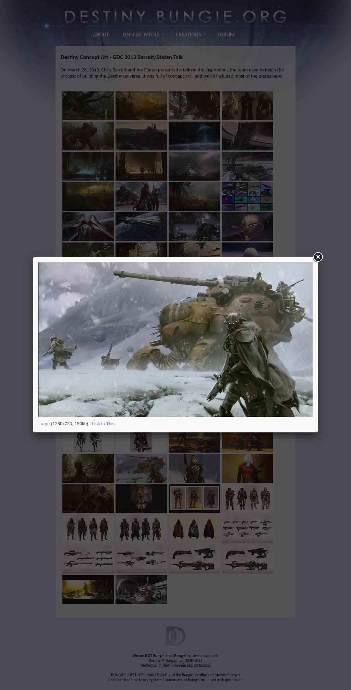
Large (44, 423)
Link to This (103, 423)
